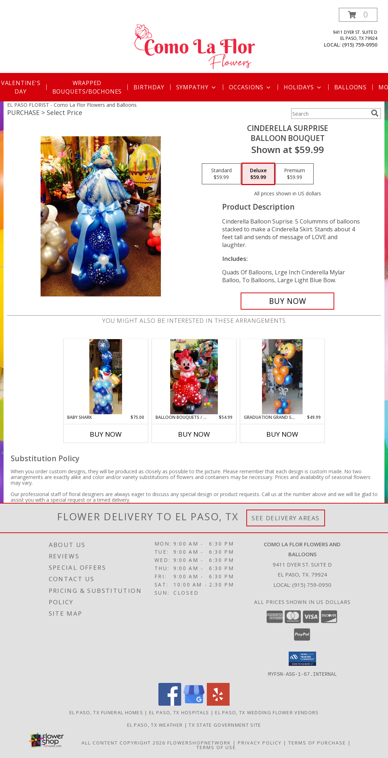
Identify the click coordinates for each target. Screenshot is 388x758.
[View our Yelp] (218, 703)
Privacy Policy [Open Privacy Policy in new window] (260, 742)
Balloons (350, 87)
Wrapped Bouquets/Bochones (87, 87)
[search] (375, 113)
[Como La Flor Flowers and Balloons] (195, 40)
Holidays (303, 87)
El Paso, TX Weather (155, 724)
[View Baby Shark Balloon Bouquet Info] (105, 377)
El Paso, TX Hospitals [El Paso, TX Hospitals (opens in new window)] (179, 712)
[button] (358, 15)
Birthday (148, 87)
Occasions (250, 87)
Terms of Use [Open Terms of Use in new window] (216, 747)
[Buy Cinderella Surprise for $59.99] (287, 301)
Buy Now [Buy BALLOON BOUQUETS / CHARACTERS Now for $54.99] (194, 434)
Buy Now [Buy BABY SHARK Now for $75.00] (106, 434)
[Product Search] (330, 114)
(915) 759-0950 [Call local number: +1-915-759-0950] (359, 44)
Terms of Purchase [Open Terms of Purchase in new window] (317, 742)
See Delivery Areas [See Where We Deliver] (286, 518)
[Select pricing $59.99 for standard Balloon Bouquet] (221, 174)
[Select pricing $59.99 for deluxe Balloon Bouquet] (258, 174)
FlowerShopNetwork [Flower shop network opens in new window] (199, 742)
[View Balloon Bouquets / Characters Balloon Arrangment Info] (193, 377)
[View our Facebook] (169, 703)
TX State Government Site (225, 724)
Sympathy (196, 87)
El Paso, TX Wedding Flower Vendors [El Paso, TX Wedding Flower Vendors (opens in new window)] (267, 712)
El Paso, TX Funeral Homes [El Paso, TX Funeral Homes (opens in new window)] (106, 712)
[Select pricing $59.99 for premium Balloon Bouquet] (294, 174)
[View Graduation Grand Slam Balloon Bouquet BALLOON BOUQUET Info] (282, 377)
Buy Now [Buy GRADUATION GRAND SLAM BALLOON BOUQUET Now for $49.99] (282, 434)
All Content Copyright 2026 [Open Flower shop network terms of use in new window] (124, 742)
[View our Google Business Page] (194, 703)
